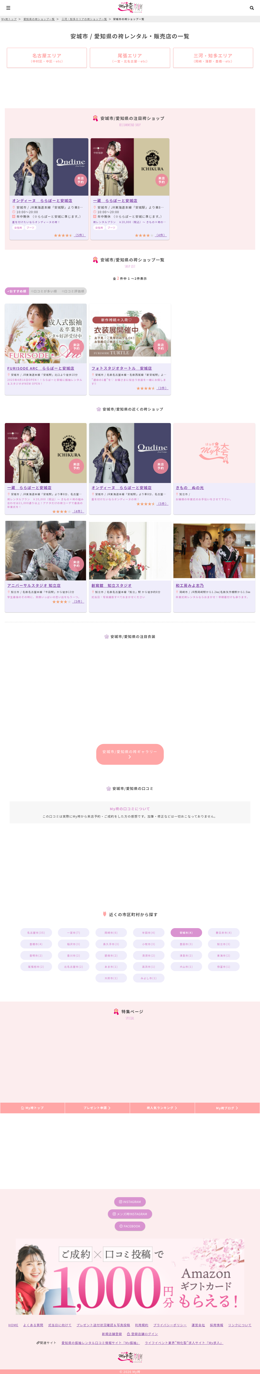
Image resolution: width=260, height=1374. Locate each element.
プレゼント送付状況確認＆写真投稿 (103, 1325)
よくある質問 (33, 1325)
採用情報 (216, 1325)
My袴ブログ (227, 1108)
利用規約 (142, 1325)
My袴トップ (32, 1108)
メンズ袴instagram (130, 1214)
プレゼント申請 (97, 1108)
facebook (130, 1226)
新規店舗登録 (112, 1334)
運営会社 (198, 1325)
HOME (13, 1325)
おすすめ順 (16, 291)
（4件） (161, 235)
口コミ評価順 (73, 291)
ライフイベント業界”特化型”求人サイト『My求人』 (184, 1342)
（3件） (162, 388)
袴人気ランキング (162, 1108)
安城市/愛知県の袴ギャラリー (130, 754)
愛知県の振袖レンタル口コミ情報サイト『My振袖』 (101, 1342)
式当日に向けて (60, 1325)
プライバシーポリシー (170, 1325)
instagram (130, 1201)
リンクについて (240, 1325)
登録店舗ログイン (142, 1334)
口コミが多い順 (44, 291)
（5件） (80, 235)
